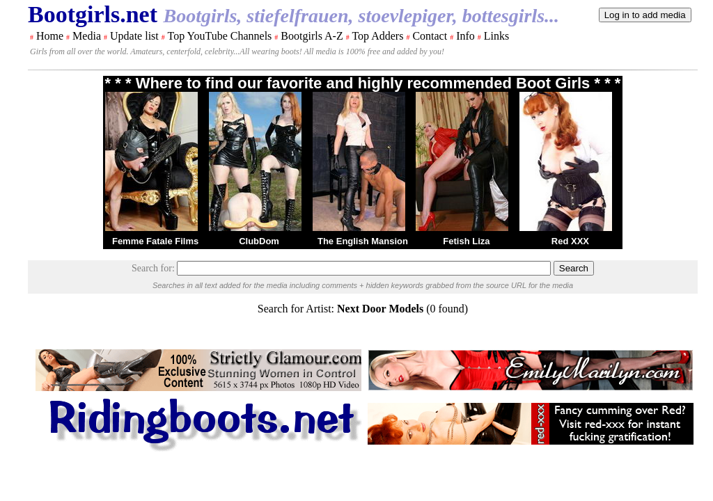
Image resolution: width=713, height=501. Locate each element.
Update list (134, 36)
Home (49, 36)
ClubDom (259, 241)
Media (86, 36)
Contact (429, 36)
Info (465, 36)
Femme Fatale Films (155, 241)
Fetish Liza (466, 241)
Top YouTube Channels (219, 36)
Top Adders (377, 36)
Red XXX (570, 241)
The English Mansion (363, 241)
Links (496, 36)
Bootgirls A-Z (312, 36)
